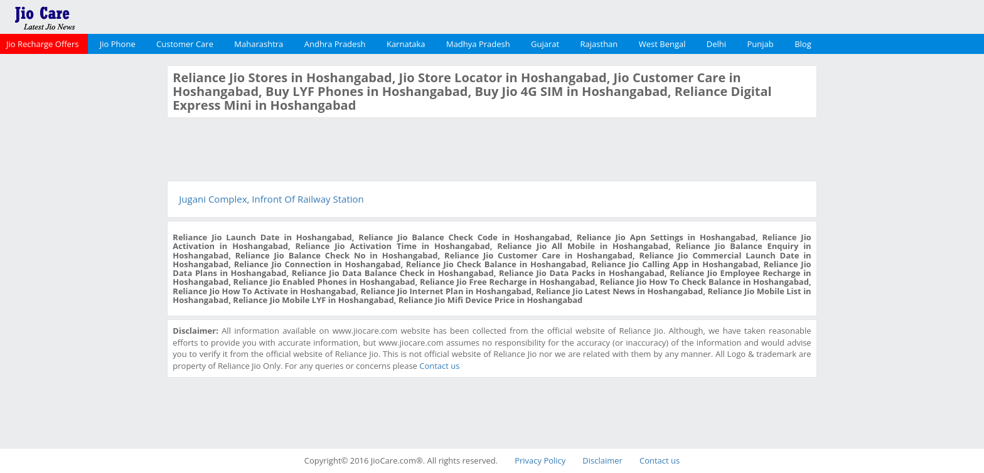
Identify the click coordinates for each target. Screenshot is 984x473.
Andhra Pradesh (335, 44)
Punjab (760, 44)
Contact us (439, 365)
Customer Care (184, 44)
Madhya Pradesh (478, 44)
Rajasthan (599, 44)
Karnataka (406, 44)
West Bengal (662, 44)
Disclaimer (602, 460)
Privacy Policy (540, 460)
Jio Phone (118, 44)
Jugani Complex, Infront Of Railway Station (271, 199)
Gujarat (545, 44)
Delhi (716, 44)
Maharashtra (258, 44)
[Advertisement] (82, 253)
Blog (802, 44)
